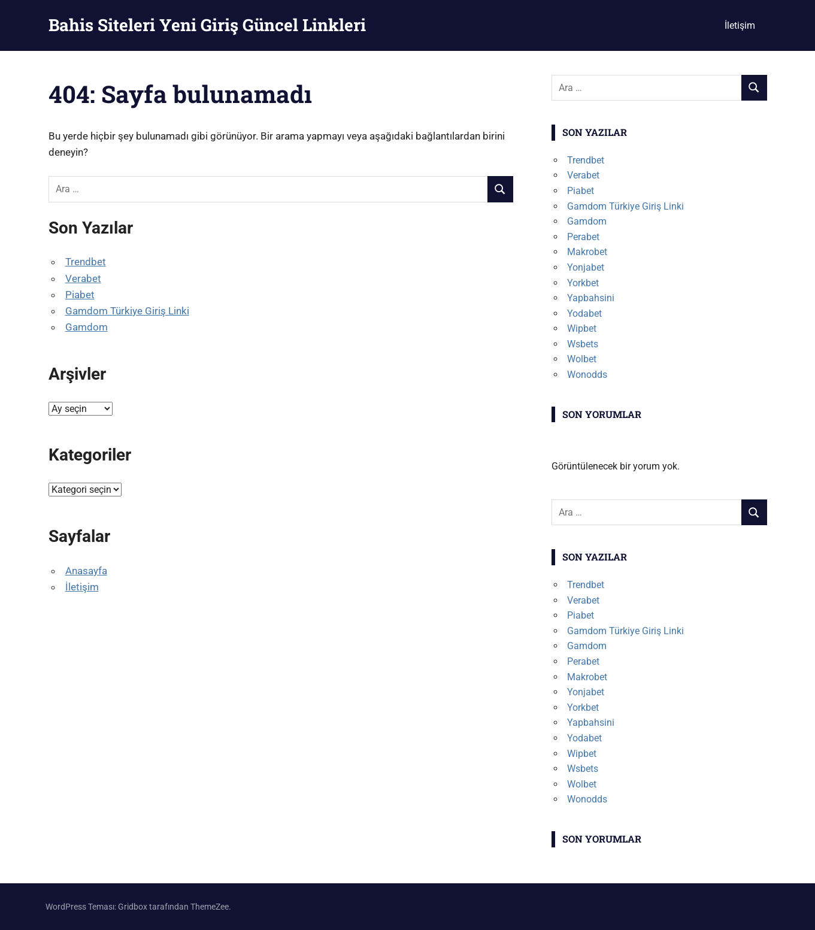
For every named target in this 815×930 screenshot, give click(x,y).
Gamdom (86, 327)
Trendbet (85, 262)
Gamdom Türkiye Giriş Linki (127, 311)
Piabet (80, 295)
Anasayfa (86, 571)
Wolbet (581, 359)
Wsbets (582, 344)
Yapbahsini (590, 298)
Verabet (83, 278)
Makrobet (587, 252)
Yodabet (584, 313)
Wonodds (587, 374)
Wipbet (581, 328)
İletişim (740, 25)
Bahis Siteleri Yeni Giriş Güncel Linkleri (207, 25)
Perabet (583, 237)
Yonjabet (585, 267)
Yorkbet (583, 283)
